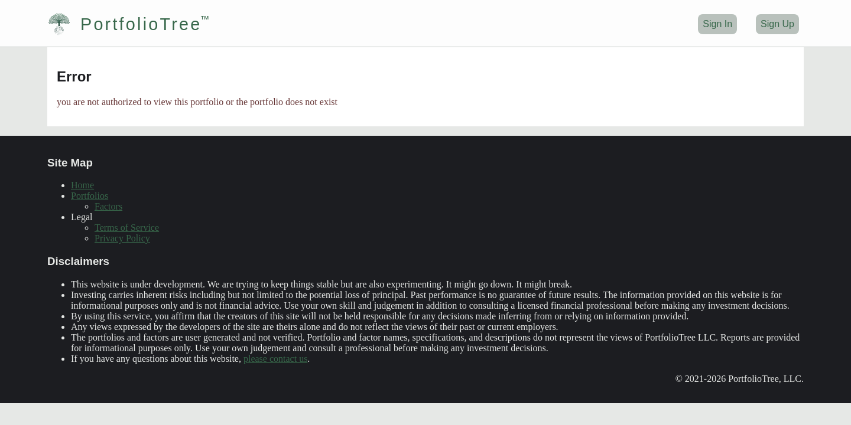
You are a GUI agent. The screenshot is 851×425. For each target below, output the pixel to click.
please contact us (275, 359)
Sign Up (777, 24)
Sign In (717, 24)
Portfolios (89, 196)
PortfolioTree (124, 24)
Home (82, 185)
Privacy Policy (122, 238)
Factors (108, 206)
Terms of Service (127, 228)
